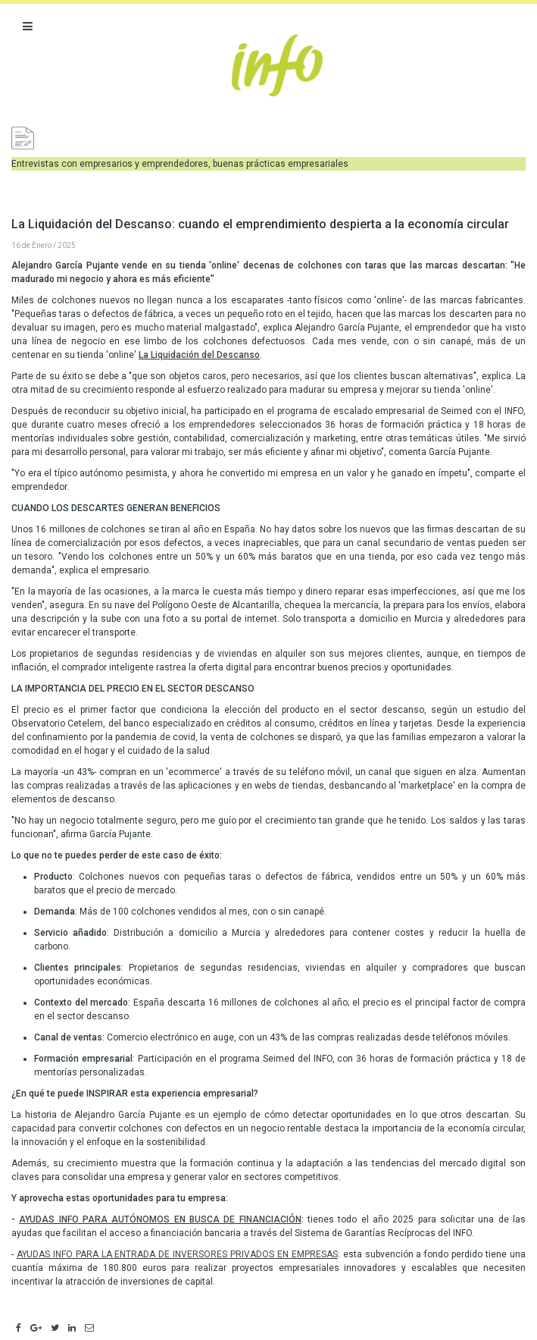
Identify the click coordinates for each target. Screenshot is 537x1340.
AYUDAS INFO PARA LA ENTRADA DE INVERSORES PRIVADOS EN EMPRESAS (177, 1254)
